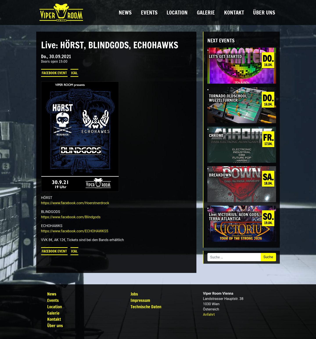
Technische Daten (146, 307)
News (125, 12)
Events (149, 12)
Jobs (134, 294)
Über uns (264, 12)
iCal (74, 72)
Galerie (206, 12)
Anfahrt (209, 314)
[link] (75, 203)
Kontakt (234, 12)
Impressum (140, 300)
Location (177, 12)
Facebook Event (54, 72)
